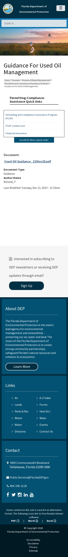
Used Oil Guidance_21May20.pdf (27, 161)
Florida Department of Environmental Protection (33, 531)
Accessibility (33, 539)
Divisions (16, 80)
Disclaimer (33, 543)
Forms (42, 404)
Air (15, 398)
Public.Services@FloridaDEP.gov (29, 477)
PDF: (15, 520)
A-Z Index (44, 398)
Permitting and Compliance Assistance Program (26, 83)
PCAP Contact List (15, 125)
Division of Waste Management (36, 80)
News (41, 418)
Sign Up (26, 285)
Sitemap (33, 550)
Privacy (33, 547)
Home (7, 80)
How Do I (43, 411)
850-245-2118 (18, 486)
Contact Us (45, 431)
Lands (17, 404)
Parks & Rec (20, 411)
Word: (33, 520)
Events (42, 424)
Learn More (21, 366)
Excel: (51, 520)
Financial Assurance (16, 133)
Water (17, 424)
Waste (17, 418)
